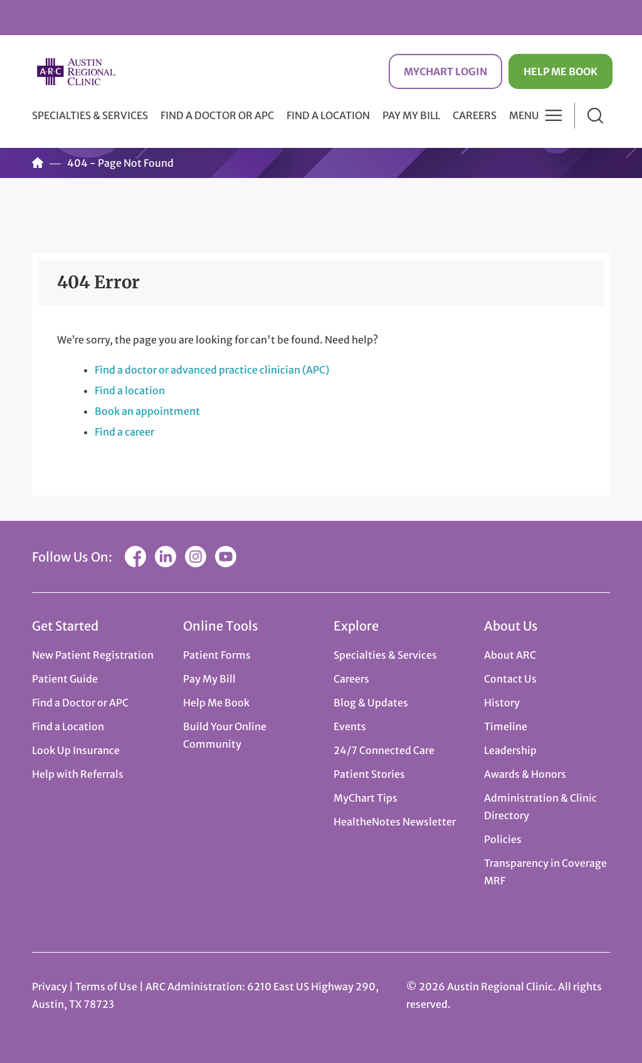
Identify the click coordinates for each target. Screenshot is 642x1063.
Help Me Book (560, 71)
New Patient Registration (93, 655)
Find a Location (328, 115)
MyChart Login (445, 71)
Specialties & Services (385, 655)
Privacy (49, 986)
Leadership (510, 750)
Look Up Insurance (76, 750)
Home (37, 163)
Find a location (130, 390)
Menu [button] (524, 115)
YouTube (225, 556)
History (502, 702)
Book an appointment (147, 411)
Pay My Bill (411, 115)
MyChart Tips (365, 798)
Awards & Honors (525, 774)
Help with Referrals (78, 774)
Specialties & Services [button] (90, 115)
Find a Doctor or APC (217, 115)
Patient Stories (369, 774)
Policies (503, 839)
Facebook (135, 556)
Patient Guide (65, 679)
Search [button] (595, 115)
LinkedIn (165, 556)
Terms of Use (107, 986)
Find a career (124, 432)
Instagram (195, 556)
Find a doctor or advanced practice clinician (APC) (212, 370)
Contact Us (510, 679)
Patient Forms (217, 655)
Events (350, 726)
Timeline (505, 726)
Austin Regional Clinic (76, 71)
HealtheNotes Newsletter (395, 821)
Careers (475, 115)
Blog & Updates (371, 702)
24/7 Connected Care (384, 750)
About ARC (510, 655)
